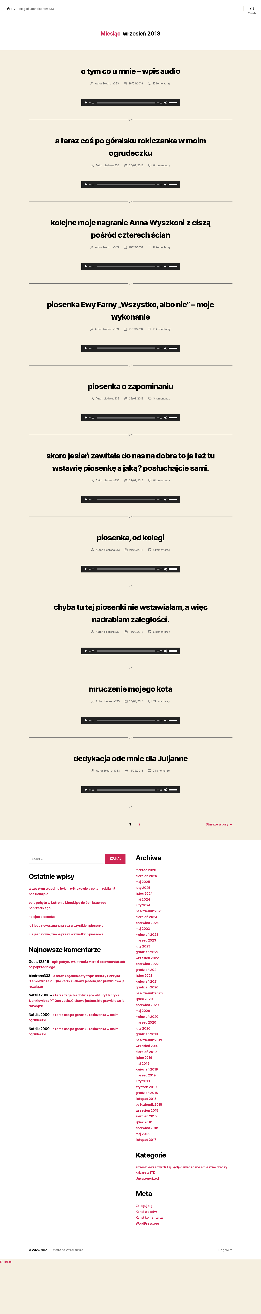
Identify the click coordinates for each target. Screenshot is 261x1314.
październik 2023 (150, 958)
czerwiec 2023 (148, 970)
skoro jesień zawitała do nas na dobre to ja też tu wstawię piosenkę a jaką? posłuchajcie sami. (130, 484)
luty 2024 (144, 952)
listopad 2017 (147, 1186)
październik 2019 (150, 1087)
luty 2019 (144, 1128)
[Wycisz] (166, 102)
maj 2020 (144, 1057)
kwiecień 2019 (148, 1116)
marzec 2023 (147, 987)
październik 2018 (150, 1151)
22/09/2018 (136, 516)
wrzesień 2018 (148, 1157)
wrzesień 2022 (148, 1005)
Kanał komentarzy (151, 1264)
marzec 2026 (147, 917)
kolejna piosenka (43, 963)
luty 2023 (144, 993)
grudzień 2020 (148, 1034)
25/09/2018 (135, 341)
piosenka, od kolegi (130, 572)
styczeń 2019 (147, 1134)
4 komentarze (162, 586)
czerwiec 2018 (148, 1175)
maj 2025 (144, 928)
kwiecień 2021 (148, 1028)
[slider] (126, 102)
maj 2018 (143, 1181)
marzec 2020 (147, 1069)
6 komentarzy (162, 680)
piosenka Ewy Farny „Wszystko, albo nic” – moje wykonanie (130, 321)
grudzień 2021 (148, 1016)
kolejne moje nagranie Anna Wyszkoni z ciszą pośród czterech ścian (130, 233)
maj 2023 (144, 975)
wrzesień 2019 (148, 1093)
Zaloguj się (145, 1252)
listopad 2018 (147, 1145)
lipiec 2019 (145, 1104)
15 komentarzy (162, 341)
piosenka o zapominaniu (130, 396)
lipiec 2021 (145, 1022)
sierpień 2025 (147, 923)
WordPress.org (148, 1270)
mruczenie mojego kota (130, 735)
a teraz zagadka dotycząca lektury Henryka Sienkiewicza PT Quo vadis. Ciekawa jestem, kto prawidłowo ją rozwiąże (74, 1027)
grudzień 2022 (148, 999)
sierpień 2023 (147, 964)
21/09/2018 (136, 586)
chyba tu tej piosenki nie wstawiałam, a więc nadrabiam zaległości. (130, 654)
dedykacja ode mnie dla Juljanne (131, 805)
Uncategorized (148, 1225)
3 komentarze (162, 410)
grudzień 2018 (148, 1139)
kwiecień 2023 (148, 981)
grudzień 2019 (148, 1081)
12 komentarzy (162, 83)
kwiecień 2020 (148, 1063)
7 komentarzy (162, 749)
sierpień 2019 (147, 1099)
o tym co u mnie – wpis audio (130, 69)
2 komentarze (162, 818)
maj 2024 (144, 946)
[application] (130, 102)
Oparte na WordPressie (68, 1297)
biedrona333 (110, 83)
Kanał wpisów (147, 1258)
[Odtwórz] (85, 102)
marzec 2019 (147, 1122)
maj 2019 (143, 1110)
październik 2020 (150, 1040)
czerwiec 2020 (148, 1052)
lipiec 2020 (145, 1046)
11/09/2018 (136, 818)
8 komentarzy (162, 165)
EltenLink (6, 1308)
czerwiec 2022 (148, 1010)
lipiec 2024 (145, 940)
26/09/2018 (136, 165)
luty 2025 (144, 934)
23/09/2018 (136, 410)
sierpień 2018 (147, 1163)
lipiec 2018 (145, 1169)
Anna (11, 8)
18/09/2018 (136, 680)
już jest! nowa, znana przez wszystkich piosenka (69, 972)
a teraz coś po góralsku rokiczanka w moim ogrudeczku (130, 145)
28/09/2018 (135, 83)
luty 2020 (144, 1075)
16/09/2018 (136, 749)
